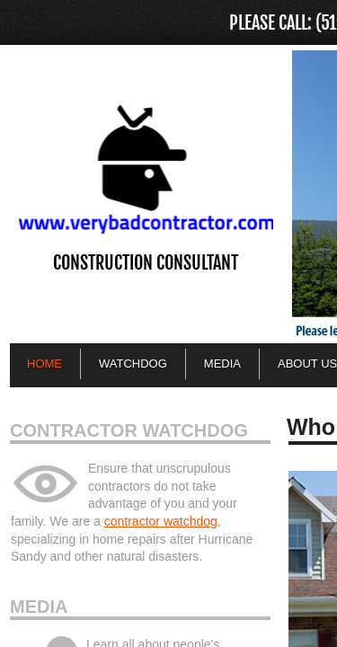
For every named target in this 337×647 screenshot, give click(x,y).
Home (44, 363)
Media (38, 606)
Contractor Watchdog (129, 430)
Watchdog (133, 363)
